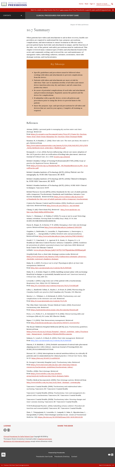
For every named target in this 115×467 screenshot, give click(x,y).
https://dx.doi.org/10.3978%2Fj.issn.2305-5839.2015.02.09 (60, 417)
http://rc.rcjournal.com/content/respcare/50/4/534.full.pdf (54, 286)
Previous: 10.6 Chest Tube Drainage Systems (15, 465)
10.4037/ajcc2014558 (62, 157)
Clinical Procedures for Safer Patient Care (18, 437)
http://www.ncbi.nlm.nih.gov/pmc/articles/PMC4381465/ (61, 236)
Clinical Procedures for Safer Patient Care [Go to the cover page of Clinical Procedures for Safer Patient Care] (57, 15)
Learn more (64, 10)
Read (86, 4)
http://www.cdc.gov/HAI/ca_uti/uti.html (63, 205)
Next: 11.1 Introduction (106, 465)
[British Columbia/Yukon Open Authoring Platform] (14, 4)
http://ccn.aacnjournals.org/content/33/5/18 (49, 301)
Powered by (57, 452)
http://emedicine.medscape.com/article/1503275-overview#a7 (55, 323)
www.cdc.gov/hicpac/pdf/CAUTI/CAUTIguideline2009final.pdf (60, 250)
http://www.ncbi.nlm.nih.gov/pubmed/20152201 (63, 227)
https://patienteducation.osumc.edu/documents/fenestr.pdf (54, 310)
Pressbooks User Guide (44, 456)
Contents (12, 15)
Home (81, 4)
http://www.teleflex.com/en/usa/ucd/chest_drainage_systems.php (53, 382)
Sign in (92, 4)
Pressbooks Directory (61, 456)
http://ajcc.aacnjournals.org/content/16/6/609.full (51, 268)
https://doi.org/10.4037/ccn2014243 (45, 358)
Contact (74, 456)
